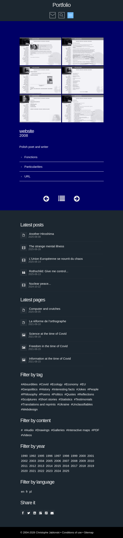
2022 (41, 471)
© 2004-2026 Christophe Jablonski (40, 532)
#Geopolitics (29, 389)
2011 (24, 465)
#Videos (26, 435)
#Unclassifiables (82, 404)
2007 (65, 460)
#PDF (95, 430)
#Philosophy (29, 394)
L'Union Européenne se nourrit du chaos (56, 258)
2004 (41, 460)
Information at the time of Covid (50, 358)
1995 (41, 455)
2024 (57, 471)
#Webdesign (29, 409)
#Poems (44, 394)
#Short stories (48, 399)
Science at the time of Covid (48, 333)
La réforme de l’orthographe (47, 321)
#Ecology (56, 384)
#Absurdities (29, 384)
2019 (90, 465)
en (22, 491)
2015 (57, 465)
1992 (32, 455)
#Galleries (58, 430)
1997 (57, 455)
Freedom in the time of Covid (48, 346)
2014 (49, 465)
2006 (57, 460)
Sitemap (89, 532)
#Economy (71, 384)
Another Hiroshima (41, 233)
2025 (65, 471)
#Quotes (70, 394)
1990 (24, 455)
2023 (49, 471)
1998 (65, 455)
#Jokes (81, 389)
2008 (74, 460)
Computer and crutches (44, 308)
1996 (49, 455)
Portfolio (61, 5)
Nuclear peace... (40, 283)
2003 (32, 460)
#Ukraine (63, 404)
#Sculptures (29, 399)
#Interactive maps (78, 430)
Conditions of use (72, 532)
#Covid (44, 384)
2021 (32, 471)
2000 (82, 455)
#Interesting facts (63, 389)
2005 (49, 460)
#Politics (57, 394)
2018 (82, 465)
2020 (24, 471)
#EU (83, 384)
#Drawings (42, 430)
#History (44, 389)
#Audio (29, 430)
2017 (74, 465)
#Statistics (65, 399)
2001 (90, 455)
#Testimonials (83, 399)
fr (27, 491)
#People (93, 389)
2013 (41, 465)
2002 (24, 460)
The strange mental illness (46, 246)
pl (30, 491)
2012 (32, 465)
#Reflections (85, 394)
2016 (65, 465)
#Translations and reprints (38, 404)
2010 (90, 460)
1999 (74, 455)
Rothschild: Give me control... (48, 271)
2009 (82, 460)
